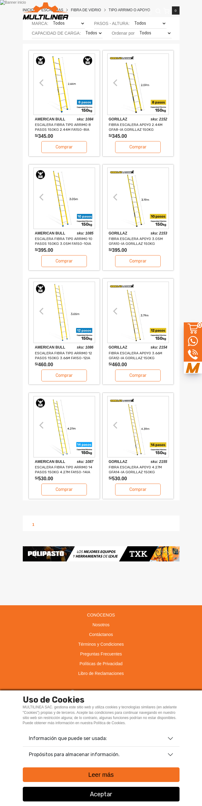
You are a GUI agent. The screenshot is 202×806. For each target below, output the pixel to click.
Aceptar (101, 794)
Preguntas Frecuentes (101, 653)
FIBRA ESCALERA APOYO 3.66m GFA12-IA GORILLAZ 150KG (135, 355)
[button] (34, 553)
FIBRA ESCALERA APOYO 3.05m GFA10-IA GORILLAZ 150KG (136, 241)
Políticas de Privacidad (101, 663)
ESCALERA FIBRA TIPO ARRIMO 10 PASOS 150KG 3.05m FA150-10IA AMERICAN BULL (63, 241)
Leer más (101, 774)
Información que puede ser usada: (68, 738)
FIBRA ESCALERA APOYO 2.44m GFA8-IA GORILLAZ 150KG (136, 127)
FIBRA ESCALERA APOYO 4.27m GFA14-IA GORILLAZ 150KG (135, 469)
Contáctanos (101, 634)
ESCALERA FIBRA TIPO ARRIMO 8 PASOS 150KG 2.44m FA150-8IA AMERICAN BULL (63, 127)
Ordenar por (123, 33)
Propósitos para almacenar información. (74, 754)
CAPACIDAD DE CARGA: (56, 33)
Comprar (64, 147)
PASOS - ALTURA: (112, 23)
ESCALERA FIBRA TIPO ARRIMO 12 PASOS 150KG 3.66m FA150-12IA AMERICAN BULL (63, 355)
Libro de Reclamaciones (101, 673)
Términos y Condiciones (101, 644)
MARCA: (40, 23)
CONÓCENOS (101, 615)
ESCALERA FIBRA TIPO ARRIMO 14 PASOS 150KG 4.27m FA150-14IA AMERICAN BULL (63, 469)
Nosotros (100, 624)
